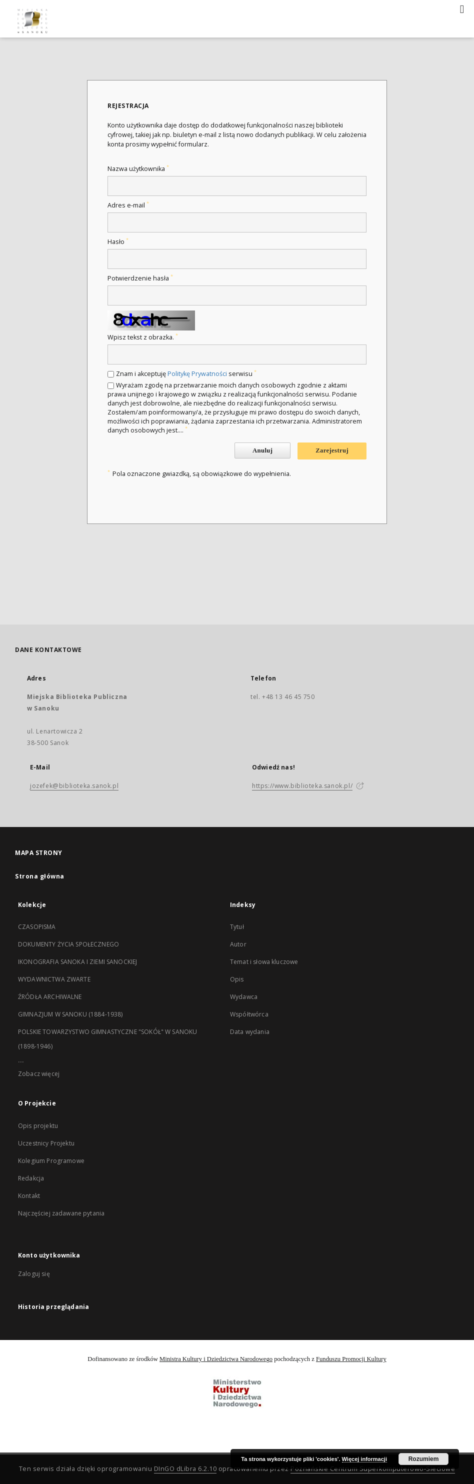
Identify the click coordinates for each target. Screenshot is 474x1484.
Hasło (118, 242)
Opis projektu (38, 1126)
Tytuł (237, 926)
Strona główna (39, 876)
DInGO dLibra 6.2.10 (185, 1468)
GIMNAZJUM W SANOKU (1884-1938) (70, 1014)
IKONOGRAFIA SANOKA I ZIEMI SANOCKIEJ (77, 962)
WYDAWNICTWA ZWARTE (54, 979)
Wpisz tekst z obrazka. (143, 337)
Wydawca (244, 996)
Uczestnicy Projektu (46, 1143)
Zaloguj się (34, 1274)
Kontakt (29, 1196)
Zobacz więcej (39, 1074)
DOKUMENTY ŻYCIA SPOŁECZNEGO (68, 944)
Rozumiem (423, 1459)
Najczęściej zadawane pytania (61, 1213)
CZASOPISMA (37, 926)
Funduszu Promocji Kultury (351, 1359)
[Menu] (463, 8)
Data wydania (250, 1032)
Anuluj (262, 450)
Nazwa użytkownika (138, 168)
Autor (238, 944)
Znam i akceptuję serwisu (186, 374)
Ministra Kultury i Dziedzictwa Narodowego (216, 1359)
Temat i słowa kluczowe (264, 962)
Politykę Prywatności (197, 374)
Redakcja (31, 1178)
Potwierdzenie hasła (140, 278)
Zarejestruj (332, 450)
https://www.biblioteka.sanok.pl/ (302, 786)
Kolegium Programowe (51, 1160)
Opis (237, 979)
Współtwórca (249, 1014)
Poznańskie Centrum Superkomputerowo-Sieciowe (372, 1468)
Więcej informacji (364, 1459)
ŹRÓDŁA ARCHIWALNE (50, 996)
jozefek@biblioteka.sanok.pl (74, 786)
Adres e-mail (128, 205)
